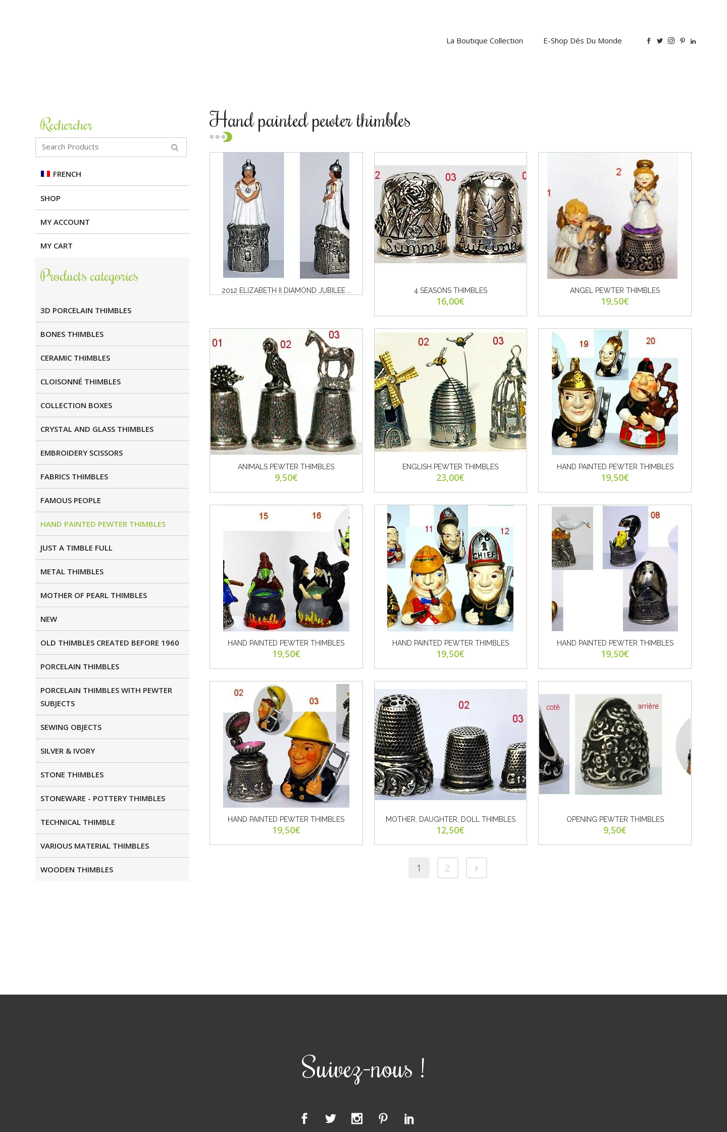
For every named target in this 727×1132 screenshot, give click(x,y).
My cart (56, 245)
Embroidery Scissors (81, 453)
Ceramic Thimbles (75, 358)
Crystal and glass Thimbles (96, 429)
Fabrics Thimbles (74, 476)
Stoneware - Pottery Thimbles (102, 798)
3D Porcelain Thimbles (85, 310)
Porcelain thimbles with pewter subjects (106, 696)
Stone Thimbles (71, 774)
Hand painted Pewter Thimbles (103, 524)
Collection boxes (76, 405)
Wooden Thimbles (76, 869)
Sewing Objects (70, 727)
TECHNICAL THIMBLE (77, 822)
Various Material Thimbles (94, 846)
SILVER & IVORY (67, 751)
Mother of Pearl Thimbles (93, 595)
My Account (65, 222)
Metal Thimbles (71, 571)
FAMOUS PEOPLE (70, 500)
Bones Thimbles (71, 334)
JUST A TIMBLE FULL (76, 548)
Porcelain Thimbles (79, 666)
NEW (48, 619)
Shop (50, 198)
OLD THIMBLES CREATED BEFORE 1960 (109, 642)
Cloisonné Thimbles (80, 381)
